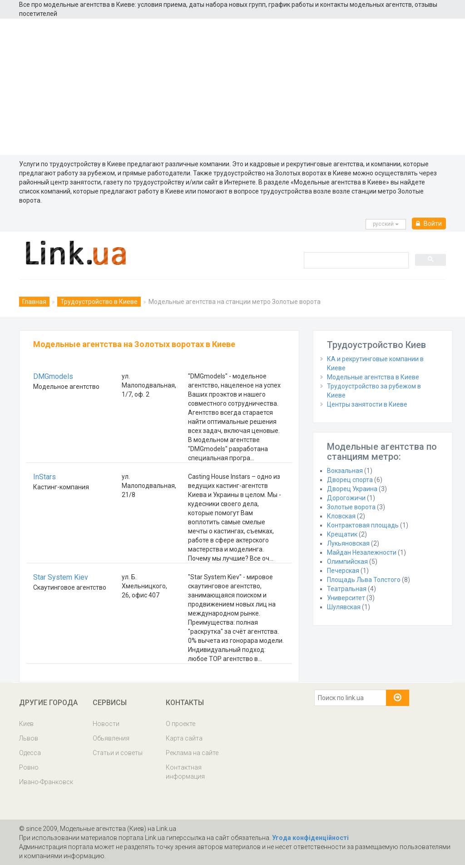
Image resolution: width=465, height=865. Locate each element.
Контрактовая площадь (363, 525)
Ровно (29, 767)
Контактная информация (185, 772)
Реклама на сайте (192, 752)
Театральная (346, 588)
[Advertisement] (232, 86)
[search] (355, 260)
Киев (26, 723)
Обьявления (111, 738)
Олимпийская (347, 561)
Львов (28, 738)
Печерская (343, 570)
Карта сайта (184, 738)
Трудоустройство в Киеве (99, 301)
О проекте (180, 723)
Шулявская (344, 607)
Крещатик (342, 534)
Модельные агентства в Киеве (373, 377)
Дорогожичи (346, 498)
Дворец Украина (352, 488)
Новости (106, 723)
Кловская (341, 516)
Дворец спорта (350, 479)
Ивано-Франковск (46, 781)
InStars (44, 476)
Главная (34, 301)
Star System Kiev (60, 577)
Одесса (30, 752)
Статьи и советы (118, 752)
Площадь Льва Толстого (364, 579)
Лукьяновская (348, 543)
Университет (346, 598)
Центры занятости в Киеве (367, 404)
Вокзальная (345, 470)
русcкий (386, 224)
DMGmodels (53, 376)
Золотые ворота (351, 507)
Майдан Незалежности (361, 552)
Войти (429, 223)
